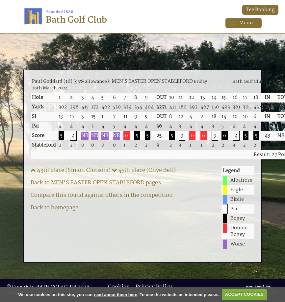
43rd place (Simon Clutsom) (71, 170)
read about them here (115, 294)
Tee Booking (260, 10)
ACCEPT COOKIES (244, 294)
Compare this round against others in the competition (102, 195)
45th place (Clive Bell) (144, 170)
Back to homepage (54, 207)
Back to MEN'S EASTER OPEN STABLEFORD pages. (97, 182)
